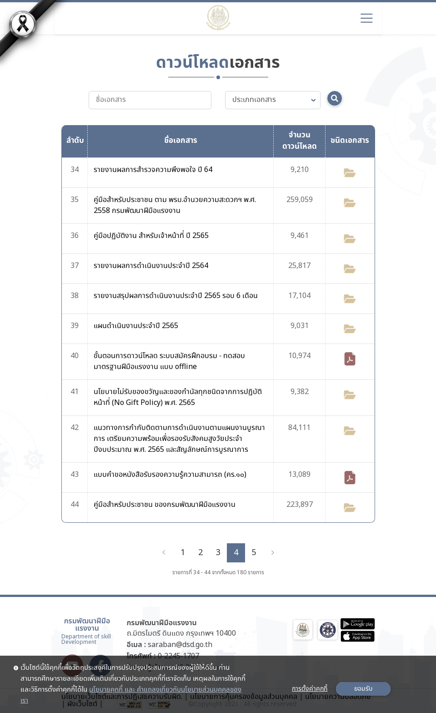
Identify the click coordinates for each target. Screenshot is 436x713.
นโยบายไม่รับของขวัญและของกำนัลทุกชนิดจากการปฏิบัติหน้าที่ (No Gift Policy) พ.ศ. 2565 (178, 397)
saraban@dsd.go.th (180, 645)
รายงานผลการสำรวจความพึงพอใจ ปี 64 (153, 170)
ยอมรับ (363, 688)
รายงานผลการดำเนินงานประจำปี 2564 (151, 266)
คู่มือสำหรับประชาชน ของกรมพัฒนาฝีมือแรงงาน (165, 505)
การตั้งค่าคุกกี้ (309, 688)
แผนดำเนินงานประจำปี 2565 (136, 326)
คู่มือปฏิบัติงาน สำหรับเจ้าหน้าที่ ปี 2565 (151, 236)
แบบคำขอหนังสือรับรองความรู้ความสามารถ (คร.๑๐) (170, 475)
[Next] (272, 553)
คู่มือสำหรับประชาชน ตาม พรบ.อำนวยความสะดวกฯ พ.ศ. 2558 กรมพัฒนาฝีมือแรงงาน (175, 205)
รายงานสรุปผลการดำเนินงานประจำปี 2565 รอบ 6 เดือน (176, 296)
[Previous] (163, 553)
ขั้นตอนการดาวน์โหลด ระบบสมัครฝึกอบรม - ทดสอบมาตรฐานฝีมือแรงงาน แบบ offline (169, 361)
